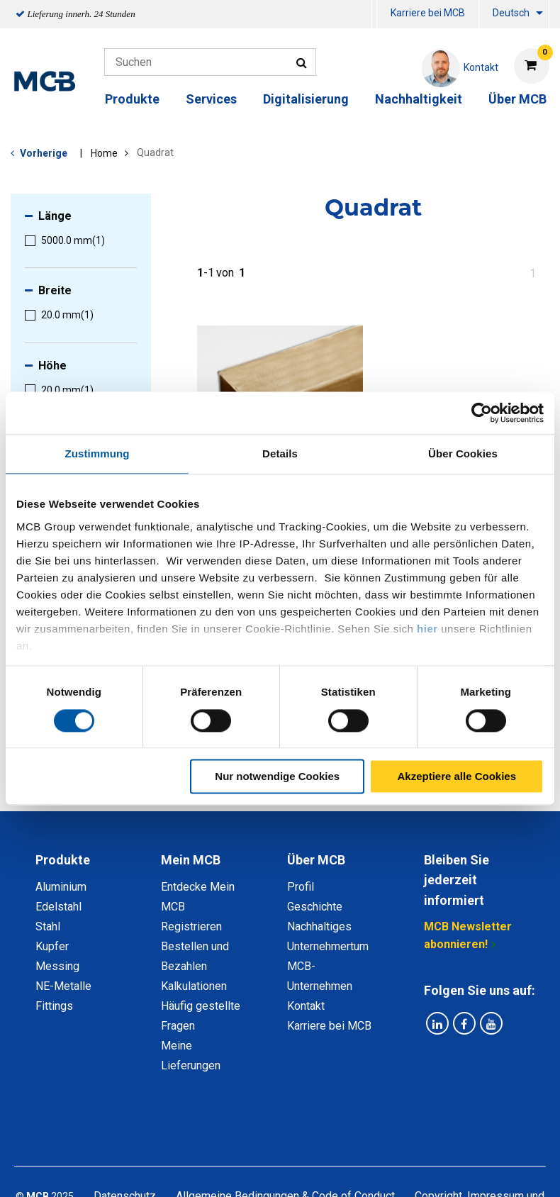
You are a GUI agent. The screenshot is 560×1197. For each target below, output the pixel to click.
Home (104, 153)
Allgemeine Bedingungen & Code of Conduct (285, 1135)
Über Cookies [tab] (463, 453)
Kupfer (52, 946)
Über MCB (517, 98)
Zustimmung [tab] (97, 453)
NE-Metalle (63, 986)
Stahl (47, 926)
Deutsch (511, 12)
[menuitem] (374, 14)
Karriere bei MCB (428, 12)
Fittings (54, 1006)
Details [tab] (280, 453)
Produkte (132, 98)
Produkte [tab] (62, 859)
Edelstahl (58, 906)
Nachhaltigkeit (418, 98)
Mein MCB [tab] (190, 859)
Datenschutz (125, 1135)
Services (211, 98)
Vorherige (43, 153)
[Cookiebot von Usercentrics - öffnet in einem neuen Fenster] (482, 412)
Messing (57, 966)
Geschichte (314, 906)
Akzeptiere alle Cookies (456, 777)
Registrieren (191, 926)
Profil (300, 886)
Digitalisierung (306, 98)
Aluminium (60, 886)
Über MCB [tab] (316, 859)
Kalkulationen (194, 986)
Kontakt (306, 1006)
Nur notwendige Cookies (277, 777)
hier (427, 629)
